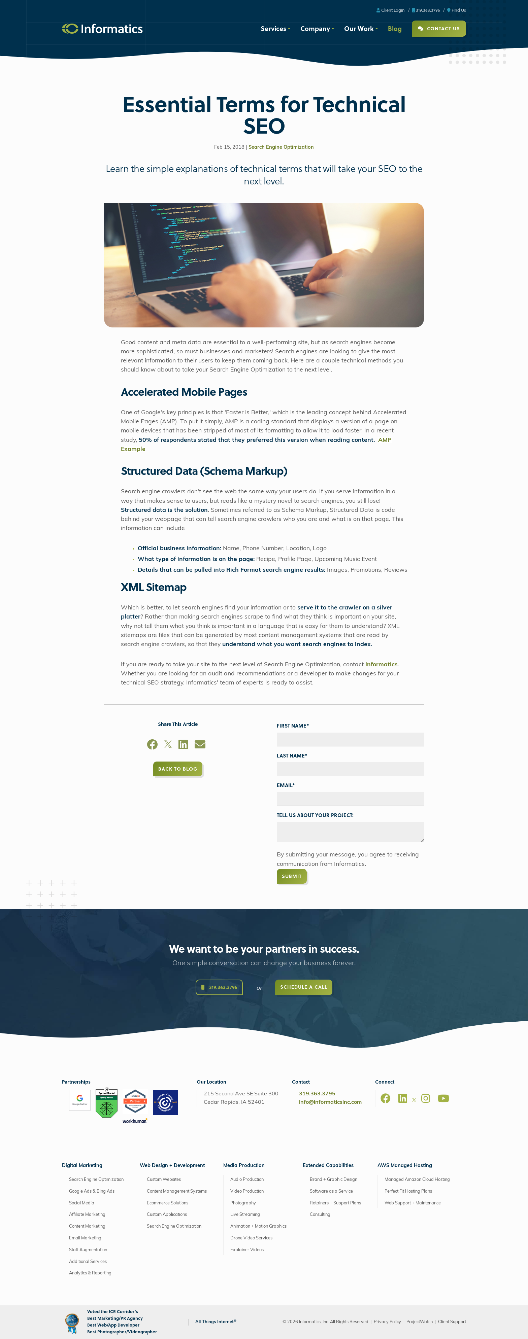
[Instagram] (425, 1098)
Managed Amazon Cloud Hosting (417, 1179)
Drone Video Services (251, 1238)
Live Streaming (245, 1214)
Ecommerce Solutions (167, 1203)
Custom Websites (164, 1179)
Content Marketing (87, 1226)
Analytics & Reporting (90, 1273)
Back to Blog (177, 768)
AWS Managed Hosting (404, 1165)
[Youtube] (443, 1098)
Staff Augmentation (88, 1250)
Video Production (247, 1191)
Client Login (390, 10)
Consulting (320, 1214)
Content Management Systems (177, 1191)
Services (273, 28)
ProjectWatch (419, 1322)
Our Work (359, 28)
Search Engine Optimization (281, 147)
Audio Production (247, 1179)
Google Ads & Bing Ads (91, 1191)
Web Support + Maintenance (413, 1203)
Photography (243, 1203)
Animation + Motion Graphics (258, 1226)
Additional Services (88, 1262)
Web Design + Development (172, 1165)
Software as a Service (331, 1191)
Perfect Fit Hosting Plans (408, 1191)
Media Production (244, 1165)
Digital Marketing (82, 1165)
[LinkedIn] (183, 745)
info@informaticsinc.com (330, 1102)
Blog (395, 28)
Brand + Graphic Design (333, 1179)
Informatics (381, 665)
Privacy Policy (387, 1322)
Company (315, 28)
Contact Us (439, 28)
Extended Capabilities (328, 1165)
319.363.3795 (426, 10)
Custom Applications (167, 1214)
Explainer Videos (247, 1250)
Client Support (452, 1322)
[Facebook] (152, 745)
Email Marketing (85, 1238)
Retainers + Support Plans (335, 1203)
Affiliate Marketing (87, 1214)
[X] (168, 745)
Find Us (456, 10)
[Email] (200, 745)
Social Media (81, 1203)
